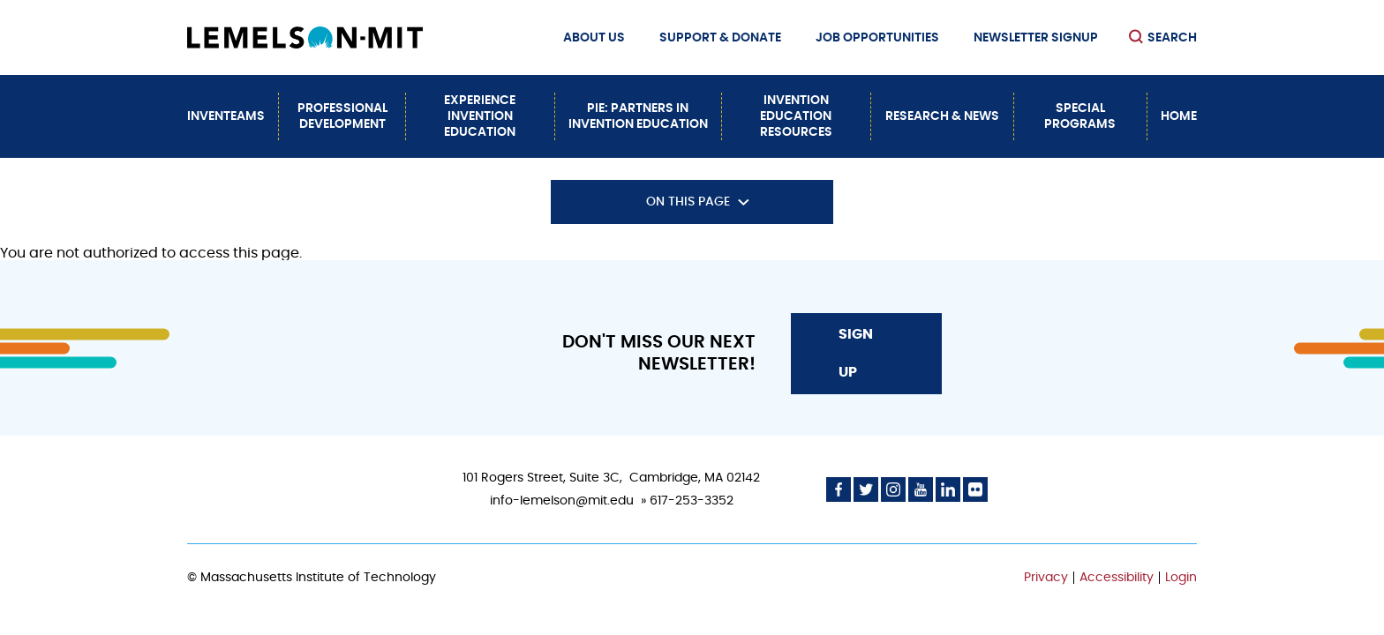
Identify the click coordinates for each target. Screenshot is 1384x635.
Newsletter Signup (1036, 38)
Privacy (1046, 578)
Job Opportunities (877, 38)
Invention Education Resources (796, 116)
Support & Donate (720, 38)
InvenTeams (226, 116)
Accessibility (1116, 578)
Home (1179, 116)
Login (1181, 578)
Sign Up (856, 352)
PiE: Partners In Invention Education (638, 116)
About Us (594, 38)
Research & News (942, 116)
